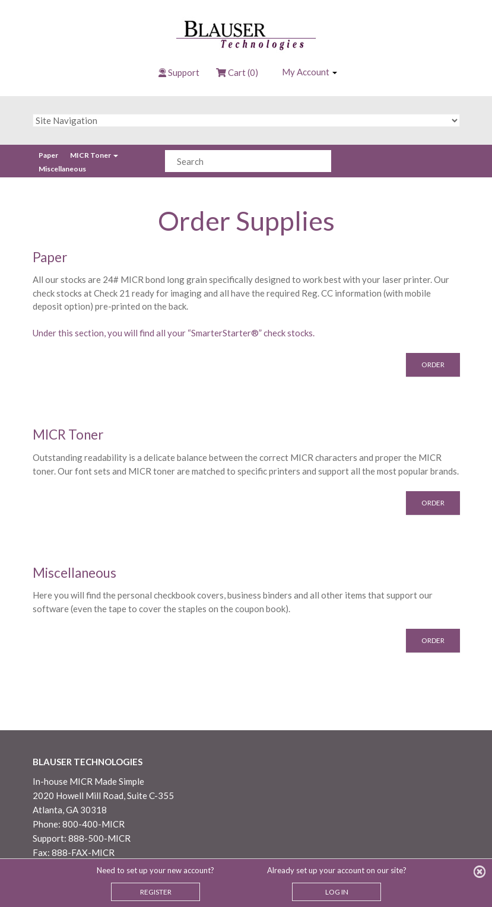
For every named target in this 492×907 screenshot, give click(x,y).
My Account (309, 71)
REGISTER (156, 891)
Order (433, 364)
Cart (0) (237, 72)
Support (183, 72)
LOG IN (336, 891)
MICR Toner (94, 155)
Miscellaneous (62, 168)
